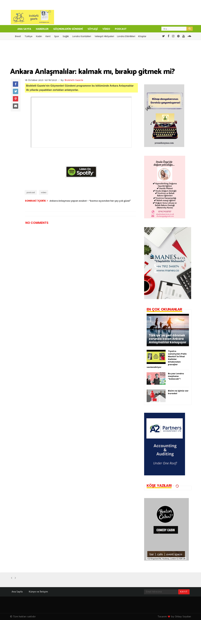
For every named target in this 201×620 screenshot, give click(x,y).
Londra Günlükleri (81, 36)
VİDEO (106, 29)
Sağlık (66, 36)
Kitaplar (142, 36)
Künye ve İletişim (38, 592)
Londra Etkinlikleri (126, 36)
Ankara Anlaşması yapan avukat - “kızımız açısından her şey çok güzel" (90, 200)
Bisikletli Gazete (74, 80)
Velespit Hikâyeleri (104, 36)
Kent (48, 36)
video (43, 192)
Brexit (18, 36)
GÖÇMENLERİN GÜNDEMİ (68, 29)
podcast (31, 192)
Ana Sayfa (17, 592)
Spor (56, 36)
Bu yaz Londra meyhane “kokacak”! (176, 376)
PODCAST (120, 29)
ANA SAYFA (24, 29)
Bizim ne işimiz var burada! (178, 392)
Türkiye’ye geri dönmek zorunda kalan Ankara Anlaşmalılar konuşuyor (167, 339)
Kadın (39, 36)
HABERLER (42, 29)
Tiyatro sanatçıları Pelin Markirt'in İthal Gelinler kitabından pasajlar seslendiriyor (167, 359)
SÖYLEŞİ (93, 29)
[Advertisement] (74, 322)
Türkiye (28, 36)
